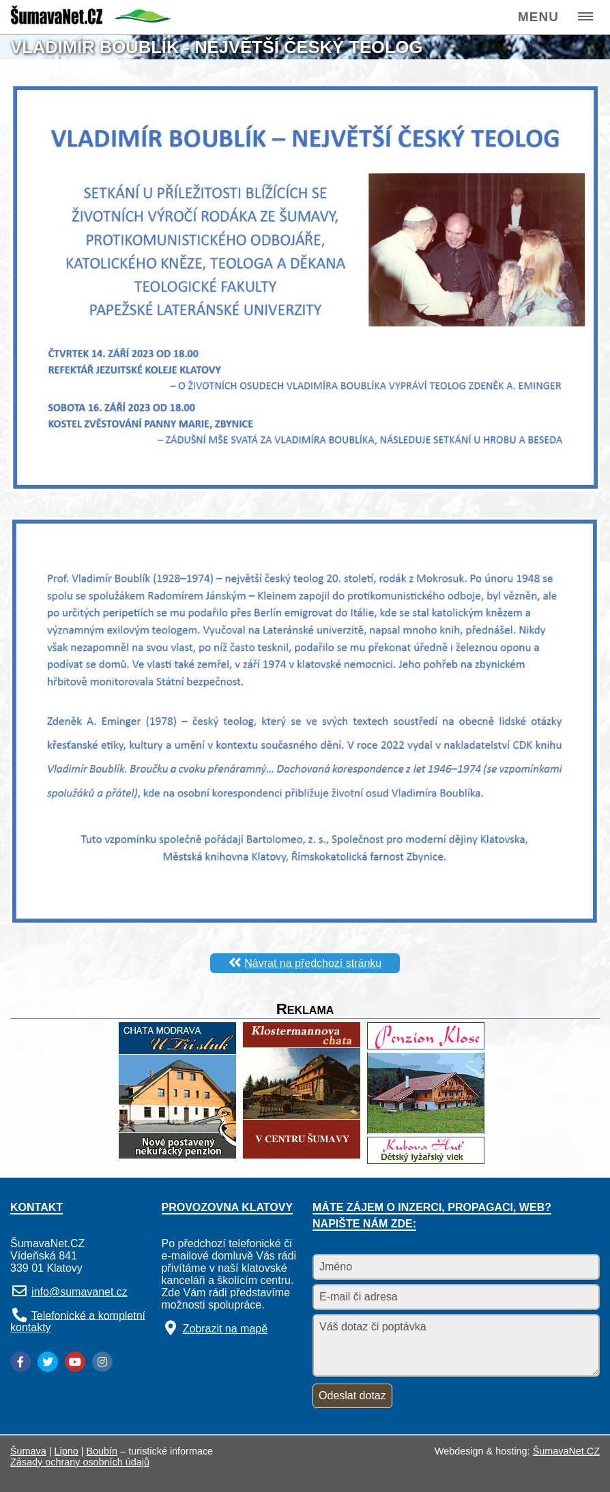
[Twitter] (48, 1362)
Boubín (102, 1451)
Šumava (28, 1451)
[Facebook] (20, 1362)
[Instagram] (102, 1362)
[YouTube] (75, 1362)
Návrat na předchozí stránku (312, 963)
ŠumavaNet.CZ (566, 1451)
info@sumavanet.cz (79, 1292)
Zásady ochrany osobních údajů (79, 1462)
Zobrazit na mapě (225, 1328)
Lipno (66, 1451)
